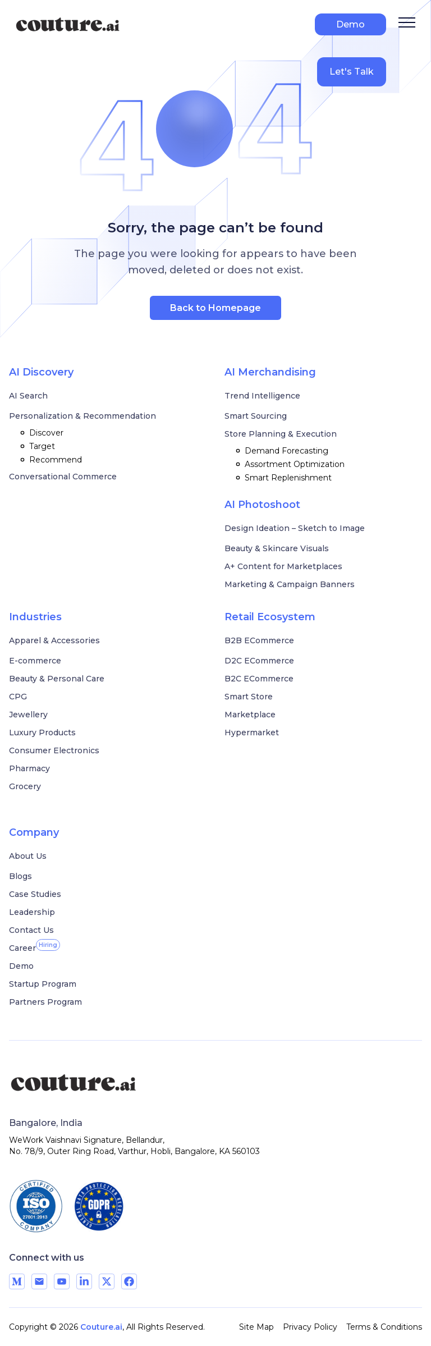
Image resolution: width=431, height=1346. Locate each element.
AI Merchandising (270, 372)
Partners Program (45, 1002)
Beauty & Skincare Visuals (276, 548)
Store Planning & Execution (280, 434)
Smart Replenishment (282, 478)
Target (36, 446)
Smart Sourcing (255, 416)
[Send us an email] (39, 1281)
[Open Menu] (407, 22)
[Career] (22, 948)
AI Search (28, 396)
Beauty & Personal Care (56, 679)
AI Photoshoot (262, 504)
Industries (35, 617)
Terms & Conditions (384, 1327)
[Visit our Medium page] (17, 1281)
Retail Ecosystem (269, 617)
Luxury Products (42, 732)
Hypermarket (251, 732)
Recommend (50, 460)
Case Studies (35, 894)
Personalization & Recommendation (82, 416)
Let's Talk (351, 71)
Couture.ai (101, 1327)
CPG (18, 697)
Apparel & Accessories (54, 640)
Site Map (256, 1327)
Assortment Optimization (289, 464)
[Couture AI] (90, 1083)
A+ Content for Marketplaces (283, 566)
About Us (28, 856)
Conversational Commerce (63, 476)
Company (34, 832)
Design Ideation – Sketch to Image (294, 528)
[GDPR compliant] (99, 1206)
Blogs (20, 876)
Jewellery (28, 714)
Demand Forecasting (280, 451)
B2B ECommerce (259, 640)
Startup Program (42, 984)
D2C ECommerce (259, 661)
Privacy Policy (310, 1327)
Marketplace (250, 714)
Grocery (25, 786)
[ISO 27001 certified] (36, 1206)
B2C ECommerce (259, 679)
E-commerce (35, 661)
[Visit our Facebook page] (129, 1281)
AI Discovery (41, 372)
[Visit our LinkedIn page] (84, 1281)
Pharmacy (29, 768)
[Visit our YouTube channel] (62, 1281)
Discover (40, 433)
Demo (350, 24)
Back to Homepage (215, 308)
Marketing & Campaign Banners (289, 584)
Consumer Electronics (54, 750)
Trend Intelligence (262, 396)
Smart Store (248, 697)
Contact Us (31, 930)
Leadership (32, 912)
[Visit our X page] (106, 1281)
